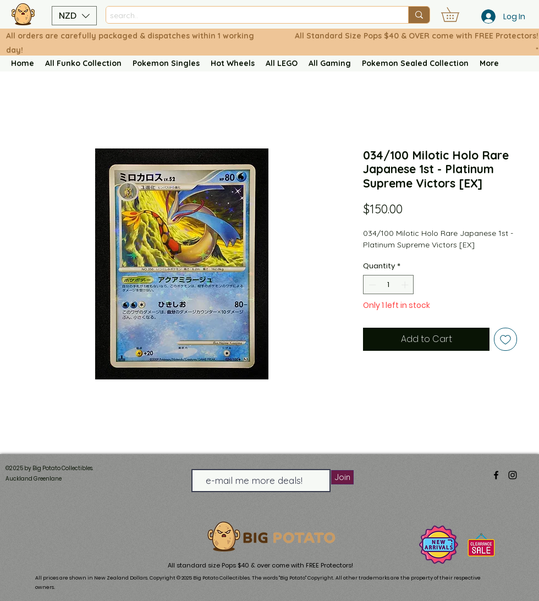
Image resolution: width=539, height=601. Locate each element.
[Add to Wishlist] (505, 339)
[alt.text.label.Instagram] (512, 475)
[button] (74, 15)
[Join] (342, 477)
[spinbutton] (388, 284)
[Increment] (406, 284)
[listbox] (74, 15)
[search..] (247, 16)
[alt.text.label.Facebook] (496, 475)
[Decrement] (371, 284)
